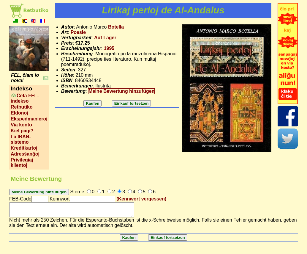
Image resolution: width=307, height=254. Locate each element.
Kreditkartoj (24, 147)
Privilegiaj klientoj (22, 162)
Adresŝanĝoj (25, 153)
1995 (109, 48)
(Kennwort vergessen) (141, 198)
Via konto (21, 124)
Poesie (78, 32)
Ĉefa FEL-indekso (25, 98)
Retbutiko (22, 106)
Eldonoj (19, 112)
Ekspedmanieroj (29, 118)
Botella (116, 26)
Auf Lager (105, 37)
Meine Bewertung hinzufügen (121, 91)
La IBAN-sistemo (21, 139)
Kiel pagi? (22, 130)
